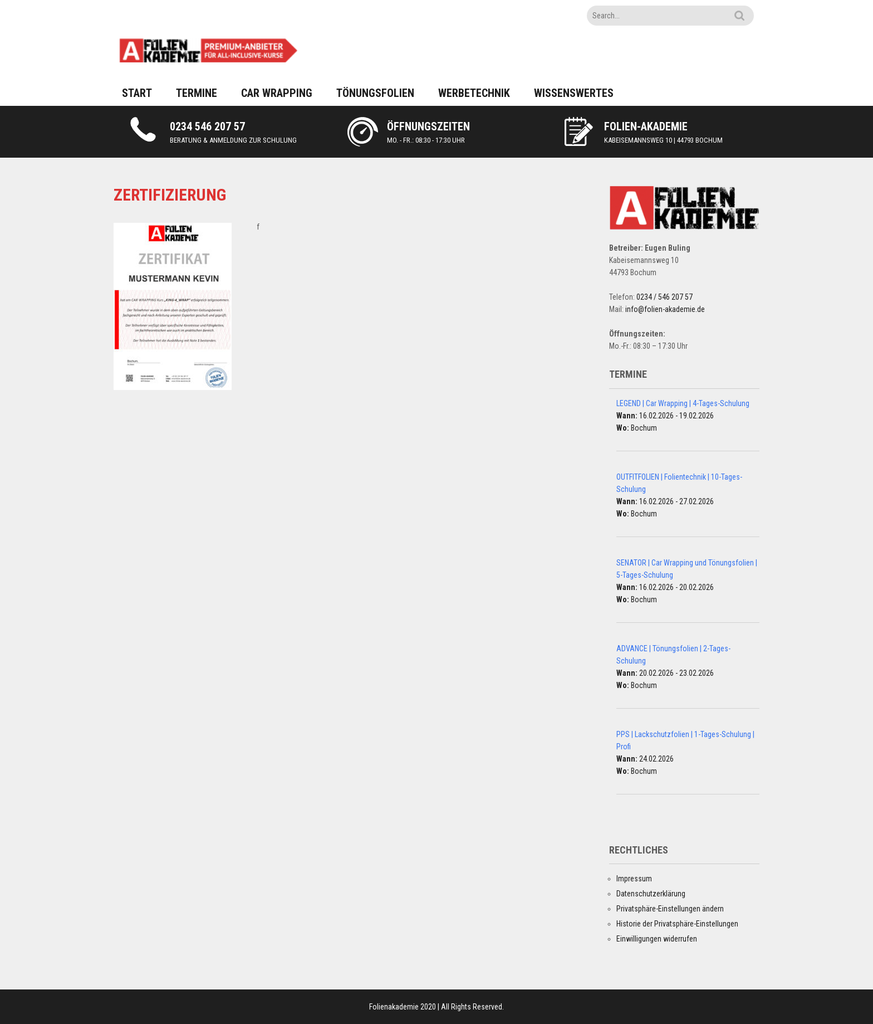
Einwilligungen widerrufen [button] (656, 938)
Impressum (634, 878)
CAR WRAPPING (276, 93)
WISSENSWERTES (574, 93)
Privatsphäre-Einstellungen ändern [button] (670, 908)
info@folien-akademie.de (665, 309)
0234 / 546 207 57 (664, 296)
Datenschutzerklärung (650, 893)
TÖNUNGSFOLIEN (375, 93)
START (137, 93)
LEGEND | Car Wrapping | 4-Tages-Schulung (682, 403)
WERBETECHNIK (474, 93)
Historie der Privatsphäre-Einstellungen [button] (677, 923)
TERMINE (196, 93)
